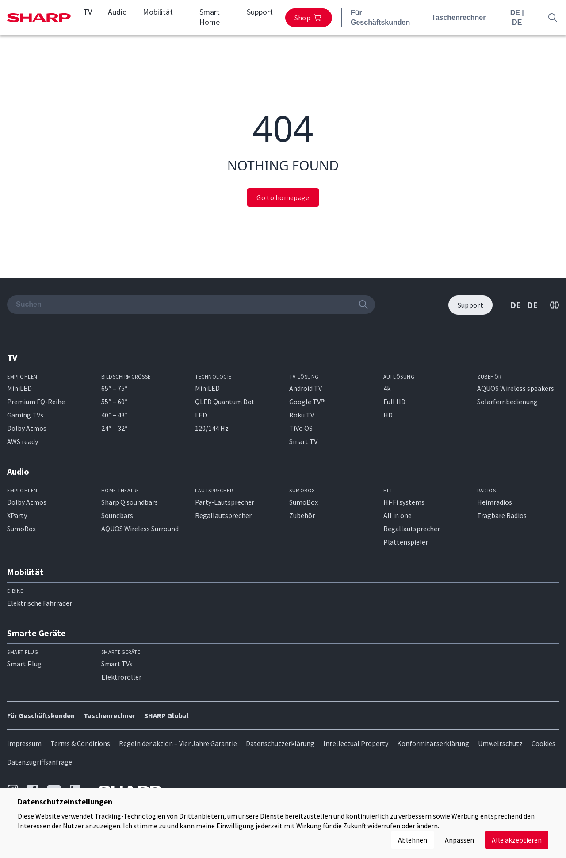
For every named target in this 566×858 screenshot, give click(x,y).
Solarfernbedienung (507, 401)
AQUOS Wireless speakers (515, 388)
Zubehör (302, 515)
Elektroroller (121, 676)
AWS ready (22, 441)
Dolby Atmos (26, 428)
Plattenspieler (405, 541)
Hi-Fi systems (403, 502)
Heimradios (494, 502)
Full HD (394, 401)
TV (87, 12)
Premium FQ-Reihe (36, 401)
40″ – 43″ (114, 414)
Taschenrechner (459, 17)
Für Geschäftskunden (380, 17)
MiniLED (19, 388)
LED (201, 414)
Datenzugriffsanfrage (39, 762)
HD (388, 414)
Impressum (24, 743)
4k (386, 388)
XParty (17, 515)
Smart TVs (117, 663)
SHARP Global (166, 715)
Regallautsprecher (223, 515)
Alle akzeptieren (517, 839)
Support (260, 12)
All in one (397, 515)
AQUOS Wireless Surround (140, 528)
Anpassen (459, 839)
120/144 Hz (212, 428)
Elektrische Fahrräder (39, 603)
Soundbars (117, 515)
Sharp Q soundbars (129, 502)
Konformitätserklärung (433, 743)
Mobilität (158, 12)
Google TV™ (307, 401)
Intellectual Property (355, 743)
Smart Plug (24, 663)
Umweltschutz (500, 743)
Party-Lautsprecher (224, 502)
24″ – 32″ (114, 428)
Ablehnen (412, 839)
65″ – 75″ (114, 388)
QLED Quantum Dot (225, 401)
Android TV (305, 388)
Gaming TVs (25, 414)
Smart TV (303, 441)
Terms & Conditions (80, 743)
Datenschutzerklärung (280, 743)
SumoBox (21, 528)
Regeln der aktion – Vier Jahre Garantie (178, 743)
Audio (117, 12)
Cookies (543, 743)
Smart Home (209, 17)
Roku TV (301, 414)
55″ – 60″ (114, 401)
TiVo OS (301, 428)
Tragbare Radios (502, 515)
